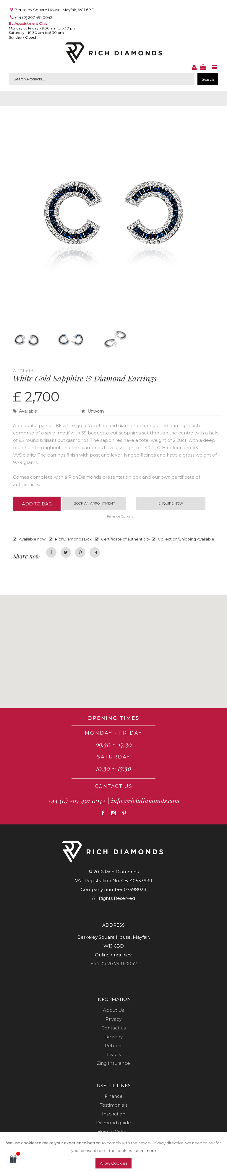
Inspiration (113, 1114)
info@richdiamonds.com (145, 800)
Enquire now (170, 503)
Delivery (113, 1037)
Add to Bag (37, 504)
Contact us (113, 1028)
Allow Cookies (113, 1163)
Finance (114, 1096)
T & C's (113, 1054)
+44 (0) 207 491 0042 (33, 17)
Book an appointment (94, 503)
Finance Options (120, 517)
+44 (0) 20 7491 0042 (113, 964)
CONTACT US (113, 786)
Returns (113, 1046)
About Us (113, 1010)
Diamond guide (113, 1123)
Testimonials (113, 1105)
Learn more (145, 1150)
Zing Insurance (113, 1063)
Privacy (113, 1019)
